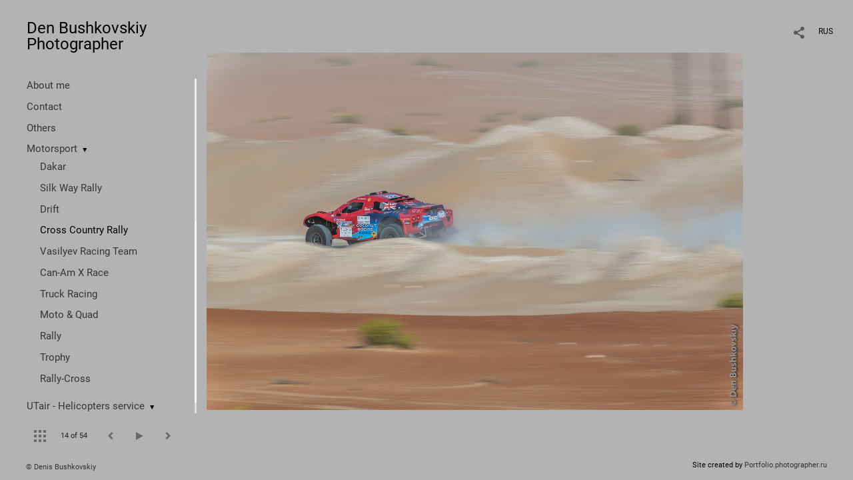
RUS (825, 31)
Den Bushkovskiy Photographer (87, 36)
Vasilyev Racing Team (88, 251)
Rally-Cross (65, 379)
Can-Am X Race (74, 273)
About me (48, 85)
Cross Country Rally (84, 230)
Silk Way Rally (71, 188)
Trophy (55, 357)
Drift (49, 209)
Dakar (53, 167)
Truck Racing (68, 294)
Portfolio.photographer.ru (785, 465)
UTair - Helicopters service (86, 406)
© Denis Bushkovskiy (61, 467)
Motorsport (52, 149)
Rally (50, 336)
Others (41, 128)
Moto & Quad (69, 315)
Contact (44, 107)
